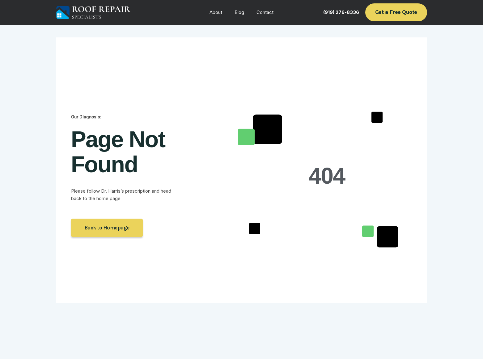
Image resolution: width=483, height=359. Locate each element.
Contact (261, 12)
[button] (396, 12)
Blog (239, 12)
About (219, 12)
